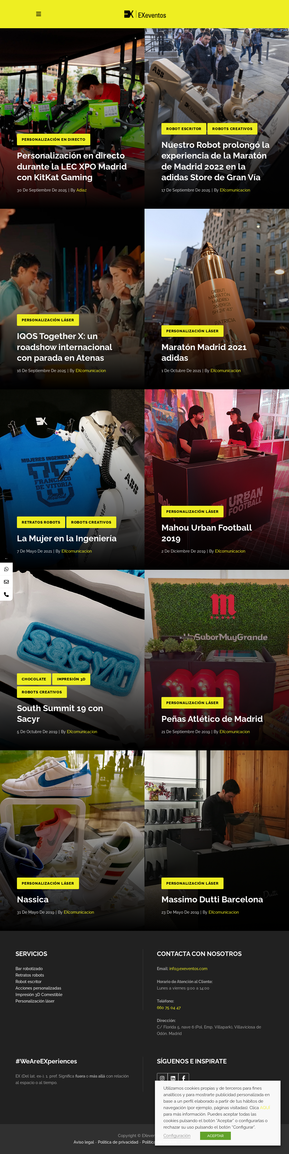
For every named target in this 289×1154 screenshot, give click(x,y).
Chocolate (34, 679)
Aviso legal (84, 1142)
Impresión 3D (71, 679)
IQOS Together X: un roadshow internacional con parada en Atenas (64, 347)
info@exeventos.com (188, 968)
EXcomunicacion (235, 190)
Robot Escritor (184, 129)
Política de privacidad (118, 1142)
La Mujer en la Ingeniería (67, 538)
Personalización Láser (48, 320)
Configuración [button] (177, 1135)
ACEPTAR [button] (215, 1136)
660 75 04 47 (169, 1007)
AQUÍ (265, 1107)
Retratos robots (30, 975)
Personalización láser (35, 1001)
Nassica (33, 899)
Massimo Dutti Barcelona (212, 899)
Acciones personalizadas (38, 988)
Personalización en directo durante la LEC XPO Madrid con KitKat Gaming (72, 166)
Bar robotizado (29, 968)
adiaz (81, 190)
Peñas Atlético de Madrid (212, 719)
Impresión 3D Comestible (39, 994)
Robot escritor (28, 981)
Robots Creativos (232, 129)
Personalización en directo (54, 139)
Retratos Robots (41, 522)
